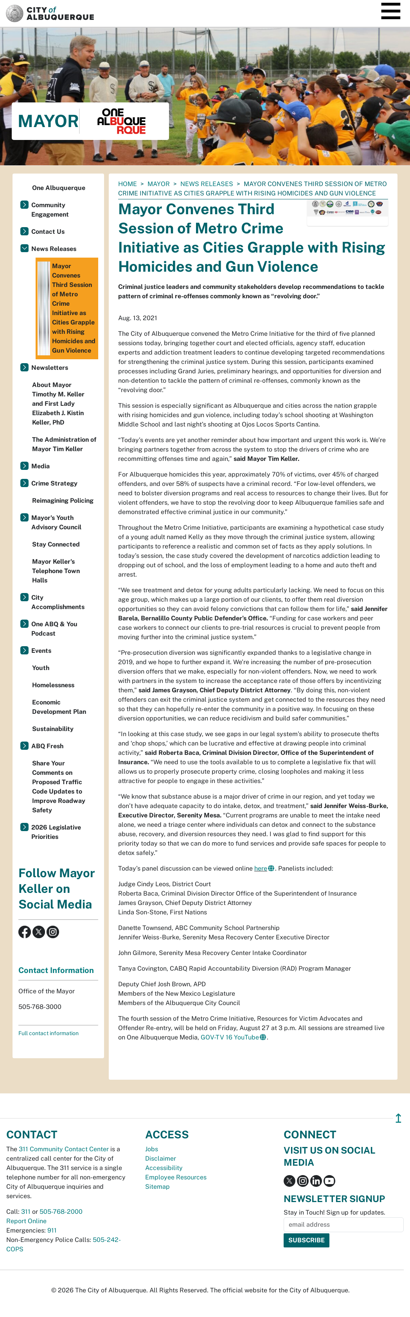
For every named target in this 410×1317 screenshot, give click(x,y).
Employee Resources (176, 1177)
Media (40, 466)
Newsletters (49, 367)
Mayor (158, 184)
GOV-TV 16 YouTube (230, 1037)
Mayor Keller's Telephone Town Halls (56, 571)
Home (127, 184)
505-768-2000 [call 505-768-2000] (61, 1211)
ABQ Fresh (47, 746)
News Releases (206, 184)
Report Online (26, 1221)
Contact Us (48, 231)
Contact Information (56, 970)
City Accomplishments (58, 602)
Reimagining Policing (63, 500)
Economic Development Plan (59, 707)
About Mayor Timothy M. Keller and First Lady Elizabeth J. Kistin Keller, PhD (58, 403)
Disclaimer (160, 1158)
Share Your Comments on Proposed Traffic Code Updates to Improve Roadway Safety (58, 787)
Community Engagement (50, 209)
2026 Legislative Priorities (56, 832)
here (260, 868)
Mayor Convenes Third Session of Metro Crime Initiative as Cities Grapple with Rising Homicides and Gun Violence (66, 308)
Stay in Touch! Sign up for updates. (334, 1212)
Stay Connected (56, 544)
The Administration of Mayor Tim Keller (64, 444)
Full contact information (48, 1033)
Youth (40, 668)
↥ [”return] (398, 1118)
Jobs (151, 1149)
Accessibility (164, 1168)
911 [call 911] (52, 1230)
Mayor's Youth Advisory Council (56, 522)
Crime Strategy (54, 483)
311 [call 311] (26, 1211)
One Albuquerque (58, 188)
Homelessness (53, 685)
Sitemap (157, 1186)
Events (41, 650)
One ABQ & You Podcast (54, 628)
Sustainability (53, 729)
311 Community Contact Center (64, 1149)
